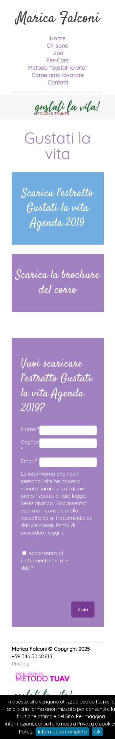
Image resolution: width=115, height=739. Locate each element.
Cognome (30, 445)
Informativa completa (62, 732)
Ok (97, 732)
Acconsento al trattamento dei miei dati (45, 560)
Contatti (58, 82)
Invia (83, 609)
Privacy (20, 663)
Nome (30, 429)
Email (29, 461)
